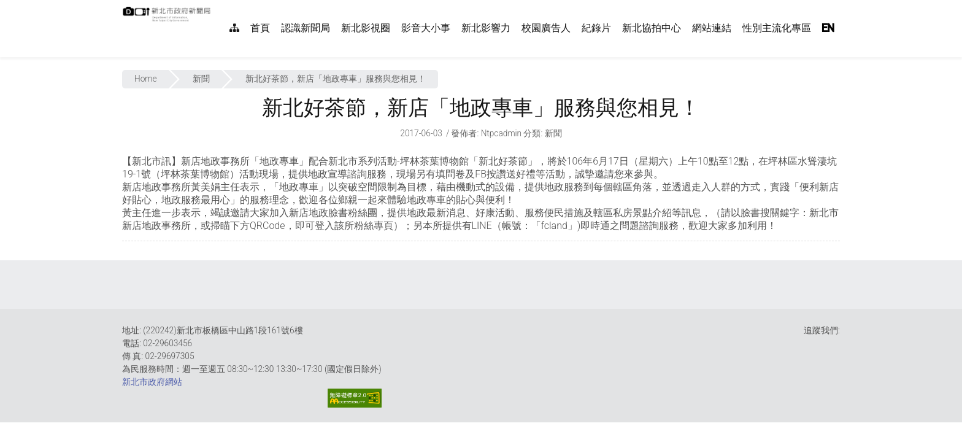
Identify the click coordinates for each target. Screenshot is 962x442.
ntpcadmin (501, 133)
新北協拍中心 (651, 28)
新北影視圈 (365, 28)
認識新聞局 (305, 28)
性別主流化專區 (776, 28)
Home (145, 78)
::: (217, 6)
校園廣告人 (546, 28)
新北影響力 (485, 28)
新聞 (201, 78)
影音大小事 (425, 28)
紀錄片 (596, 28)
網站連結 (711, 28)
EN (828, 28)
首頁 (260, 28)
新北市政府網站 (152, 382)
